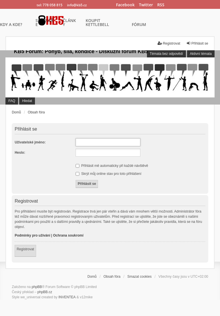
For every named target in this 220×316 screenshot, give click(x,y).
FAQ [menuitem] (11, 101)
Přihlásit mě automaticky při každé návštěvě (112, 166)
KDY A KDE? (11, 25)
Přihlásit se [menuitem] (197, 43)
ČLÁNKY (69, 23)
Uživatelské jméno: (30, 142)
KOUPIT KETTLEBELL (97, 23)
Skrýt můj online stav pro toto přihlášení (108, 174)
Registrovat (25, 249)
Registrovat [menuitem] (169, 43)
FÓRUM (139, 25)
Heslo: (20, 153)
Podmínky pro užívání (32, 235)
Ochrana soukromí (68, 235)
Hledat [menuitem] (27, 101)
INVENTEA (67, 297)
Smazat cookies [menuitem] (139, 277)
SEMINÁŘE (44, 23)
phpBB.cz (45, 292)
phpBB (37, 287)
